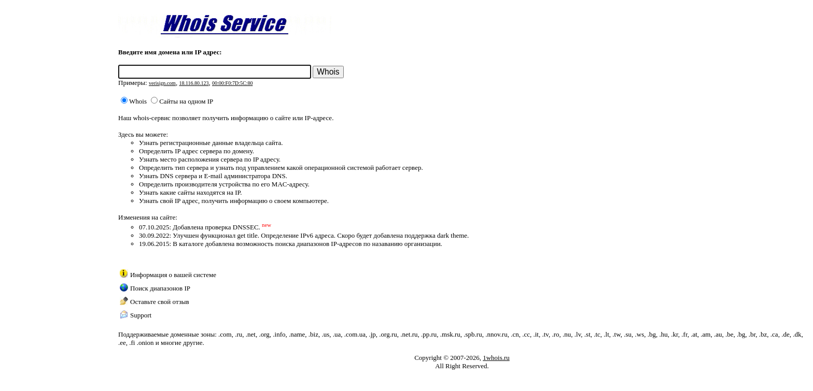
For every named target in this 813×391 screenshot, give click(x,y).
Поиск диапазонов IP (160, 288)
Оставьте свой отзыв (159, 302)
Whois (134, 101)
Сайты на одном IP (182, 101)
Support (140, 315)
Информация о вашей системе (173, 275)
